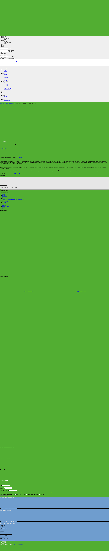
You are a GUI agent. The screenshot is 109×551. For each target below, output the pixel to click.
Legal (4, 76)
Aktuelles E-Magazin (6, 80)
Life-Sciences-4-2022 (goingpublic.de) (19, 173)
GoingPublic (6, 41)
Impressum (4, 542)
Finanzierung (7, 84)
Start (1, 103)
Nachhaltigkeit (4, 204)
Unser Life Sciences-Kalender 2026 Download (9, 508)
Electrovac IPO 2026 (3, 535)
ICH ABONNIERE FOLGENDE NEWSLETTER (7, 494)
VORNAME (2, 487)
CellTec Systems (19, 157)
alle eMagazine (2, 526)
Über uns (3, 37)
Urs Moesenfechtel (3, 148)
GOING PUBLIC (3, 69)
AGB (3, 543)
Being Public (2, 531)
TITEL (1, 485)
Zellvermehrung (4, 208)
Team (5, 39)
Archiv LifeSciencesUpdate (7, 100)
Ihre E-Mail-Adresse (11, 56)
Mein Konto (3, 46)
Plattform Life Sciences (7, 42)
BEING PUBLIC (3, 73)
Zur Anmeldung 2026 (4, 480)
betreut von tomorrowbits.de (18, 544)
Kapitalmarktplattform (7, 38)
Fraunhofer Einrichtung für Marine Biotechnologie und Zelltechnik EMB (13, 199)
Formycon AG (2, 525)
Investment (7, 85)
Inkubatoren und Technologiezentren (8, 88)
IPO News (5, 70)
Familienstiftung (4, 197)
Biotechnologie (4, 195)
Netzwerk (3, 92)
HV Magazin (6, 43)
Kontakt (3, 45)
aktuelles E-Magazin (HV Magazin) (7, 98)
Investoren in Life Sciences (7, 89)
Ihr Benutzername (11, 50)
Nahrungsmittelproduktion (6, 206)
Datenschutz (4, 541)
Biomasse (3, 194)
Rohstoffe (3, 207)
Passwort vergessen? (3, 53)
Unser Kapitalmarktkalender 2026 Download (9, 521)
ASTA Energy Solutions (4, 538)
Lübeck (3, 203)
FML (3, 198)
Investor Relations (6, 77)
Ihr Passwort (10, 51)
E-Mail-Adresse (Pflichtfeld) (4, 490)
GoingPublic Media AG (4, 36)
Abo (2, 44)
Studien (4, 78)
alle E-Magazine (5, 96)
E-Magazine (3, 95)
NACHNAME (2, 488)
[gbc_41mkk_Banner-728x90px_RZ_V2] (54, 65)
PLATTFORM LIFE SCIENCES (5, 81)
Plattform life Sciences (3, 528)
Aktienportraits (5, 74)
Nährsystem (4, 205)
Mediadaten (3, 40)
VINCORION (2, 537)
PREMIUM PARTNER (4, 91)
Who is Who (5, 87)
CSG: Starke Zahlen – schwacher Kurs (6, 534)
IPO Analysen (5, 71)
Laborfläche (4, 202)
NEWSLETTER (3, 99)
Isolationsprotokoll (5, 201)
